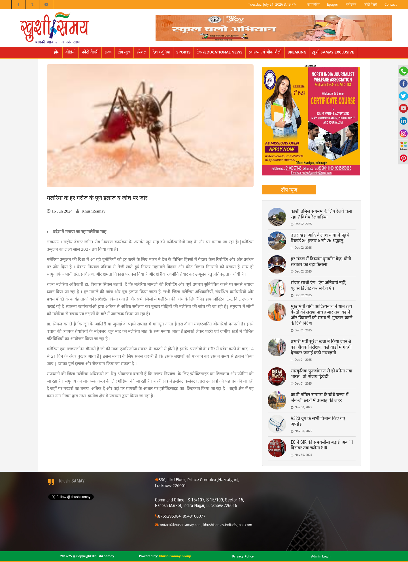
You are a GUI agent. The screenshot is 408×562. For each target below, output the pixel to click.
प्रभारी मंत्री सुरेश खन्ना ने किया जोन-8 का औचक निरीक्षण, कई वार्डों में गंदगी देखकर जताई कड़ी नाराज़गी (321, 347)
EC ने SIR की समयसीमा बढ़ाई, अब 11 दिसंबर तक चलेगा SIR (322, 445)
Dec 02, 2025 (303, 224)
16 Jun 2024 (62, 211)
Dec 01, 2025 (303, 330)
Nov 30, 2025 (303, 407)
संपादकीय (313, 4)
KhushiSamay (93, 211)
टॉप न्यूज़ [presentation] (289, 189)
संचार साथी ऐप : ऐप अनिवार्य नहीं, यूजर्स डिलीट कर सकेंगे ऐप (318, 285)
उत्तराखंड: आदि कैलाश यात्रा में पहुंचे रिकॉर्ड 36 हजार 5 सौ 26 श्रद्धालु (320, 237)
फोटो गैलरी (370, 4)
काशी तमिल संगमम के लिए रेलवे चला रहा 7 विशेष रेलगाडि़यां (321, 214)
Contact (390, 4)
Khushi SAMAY (72, 481)
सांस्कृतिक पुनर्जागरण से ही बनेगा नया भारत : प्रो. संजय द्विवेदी (321, 373)
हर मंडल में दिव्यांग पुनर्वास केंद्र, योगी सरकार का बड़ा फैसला (321, 261)
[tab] (289, 189)
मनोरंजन (351, 4)
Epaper (332, 4)
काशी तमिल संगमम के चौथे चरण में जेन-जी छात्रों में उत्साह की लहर (319, 397)
